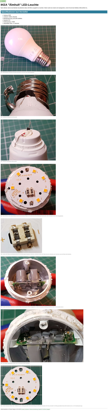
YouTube (44, 409)
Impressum (27, 409)
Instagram (48, 409)
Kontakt (23, 409)
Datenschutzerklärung (34, 409)
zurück (3, 1)
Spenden (40, 409)
